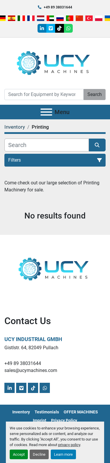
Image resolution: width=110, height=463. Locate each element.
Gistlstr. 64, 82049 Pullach (31, 347)
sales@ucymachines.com (30, 370)
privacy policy (69, 445)
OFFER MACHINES (81, 412)
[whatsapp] (68, 28)
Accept (19, 454)
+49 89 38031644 (58, 7)
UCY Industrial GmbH (33, 339)
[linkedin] (42, 28)
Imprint (39, 420)
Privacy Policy (64, 420)
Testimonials (47, 412)
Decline (39, 454)
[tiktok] (59, 28)
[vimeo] (50, 28)
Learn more (63, 454)
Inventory (21, 412)
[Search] (44, 94)
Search (94, 94)
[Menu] (46, 112)
